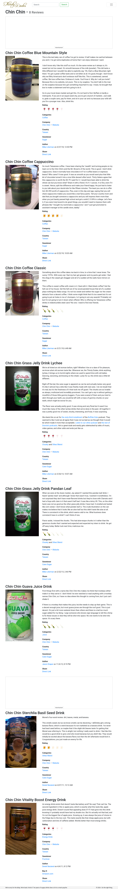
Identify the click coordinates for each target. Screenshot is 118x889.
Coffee (45, 117)
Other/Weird (57, 444)
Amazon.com (47, 874)
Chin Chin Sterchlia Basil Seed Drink (34, 713)
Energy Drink (47, 837)
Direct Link (46, 154)
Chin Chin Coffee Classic (25, 268)
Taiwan (45, 132)
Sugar (44, 140)
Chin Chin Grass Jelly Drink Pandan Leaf (38, 488)
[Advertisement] (59, 33)
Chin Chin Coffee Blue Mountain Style (36, 53)
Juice (44, 635)
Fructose (45, 859)
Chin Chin (46, 125)
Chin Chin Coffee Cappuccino (29, 161)
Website (55, 125)
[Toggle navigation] (111, 4)
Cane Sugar (47, 466)
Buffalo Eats (93, 417)
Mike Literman (48, 147)
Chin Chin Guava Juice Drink (28, 586)
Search (64, 4)
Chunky (45, 444)
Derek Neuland (48, 785)
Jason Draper (47, 664)
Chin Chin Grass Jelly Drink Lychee (33, 363)
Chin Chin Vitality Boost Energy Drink (35, 800)
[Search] (45, 4)
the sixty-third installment (72, 417)
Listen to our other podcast (86, 423)
